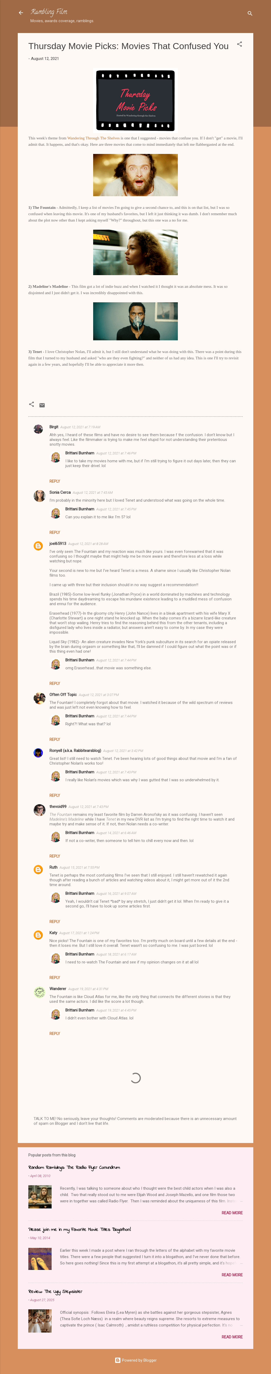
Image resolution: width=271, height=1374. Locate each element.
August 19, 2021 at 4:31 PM (88, 989)
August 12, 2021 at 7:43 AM (93, 493)
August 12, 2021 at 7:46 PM (116, 453)
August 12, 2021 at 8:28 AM (88, 544)
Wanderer (57, 988)
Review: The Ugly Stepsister (55, 1291)
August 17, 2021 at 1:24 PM (79, 933)
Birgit (53, 427)
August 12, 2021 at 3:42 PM (123, 751)
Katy (53, 932)
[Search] (250, 14)
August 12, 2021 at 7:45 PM (116, 509)
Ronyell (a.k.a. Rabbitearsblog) (75, 750)
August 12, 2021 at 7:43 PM (116, 772)
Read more (232, 1213)
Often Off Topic (63, 694)
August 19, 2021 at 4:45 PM (116, 1010)
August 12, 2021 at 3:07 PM (99, 695)
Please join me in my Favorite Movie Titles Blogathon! (79, 1229)
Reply (54, 481)
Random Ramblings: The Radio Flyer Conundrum (74, 1167)
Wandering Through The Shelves (93, 138)
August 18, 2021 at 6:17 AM (116, 954)
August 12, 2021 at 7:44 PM (116, 660)
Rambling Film (48, 12)
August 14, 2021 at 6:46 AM (116, 833)
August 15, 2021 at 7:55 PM (80, 867)
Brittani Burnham (79, 453)
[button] (239, 45)
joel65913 (57, 543)
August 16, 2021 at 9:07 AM (116, 894)
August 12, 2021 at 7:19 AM (80, 427)
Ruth (53, 867)
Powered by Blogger (136, 1360)
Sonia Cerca (60, 492)
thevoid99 (57, 806)
